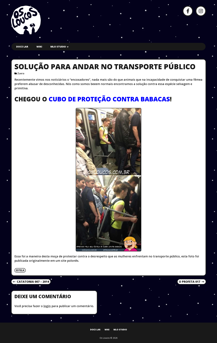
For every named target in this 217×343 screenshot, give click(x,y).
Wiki (39, 46)
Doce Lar (22, 46)
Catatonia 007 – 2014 (31, 282)
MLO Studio (58, 46)
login (47, 306)
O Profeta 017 (191, 282)
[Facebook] (187, 11)
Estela (20, 270)
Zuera (20, 73)
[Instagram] (200, 11)
